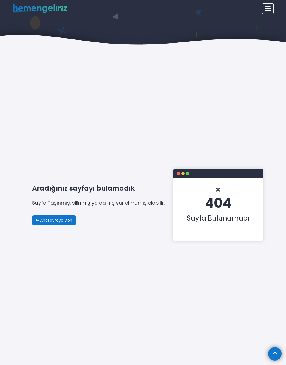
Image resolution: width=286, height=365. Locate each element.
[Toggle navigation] (268, 8)
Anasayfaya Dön (54, 220)
